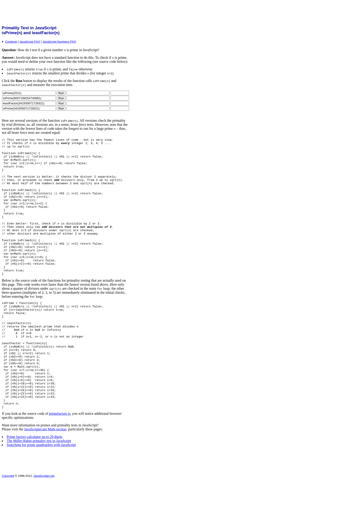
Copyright (8, 524)
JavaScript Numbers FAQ (59, 41)
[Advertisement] (83, 12)
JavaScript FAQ (29, 41)
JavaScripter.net (43, 524)
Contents (11, 41)
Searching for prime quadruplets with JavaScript (41, 494)
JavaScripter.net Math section (45, 478)
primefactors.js (59, 462)
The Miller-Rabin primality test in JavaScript (39, 490)
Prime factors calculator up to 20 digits (34, 486)
